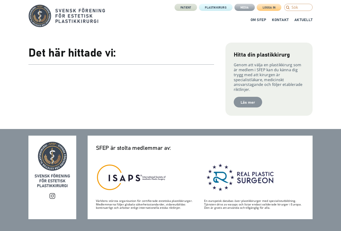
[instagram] (52, 196)
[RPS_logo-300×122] (239, 164)
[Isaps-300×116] (131, 165)
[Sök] (298, 7)
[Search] (287, 7)
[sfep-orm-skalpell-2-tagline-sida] (66, 6)
